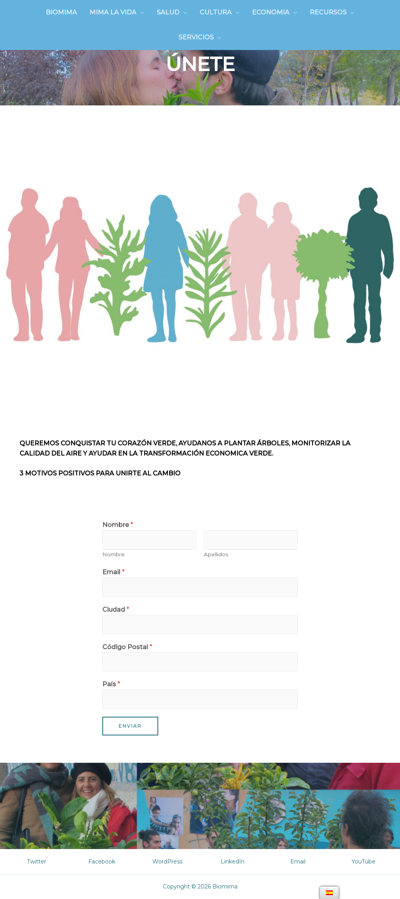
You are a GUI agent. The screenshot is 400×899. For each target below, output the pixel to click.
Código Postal (127, 647)
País (111, 684)
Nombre (117, 525)
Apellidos (216, 554)
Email (113, 572)
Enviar (130, 726)
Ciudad (115, 609)
